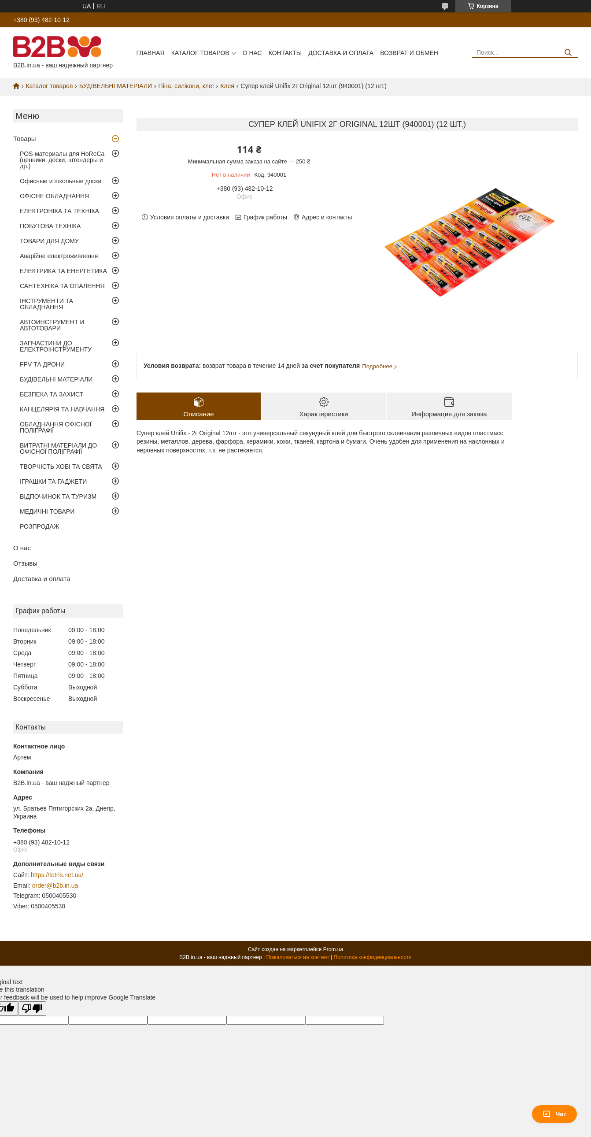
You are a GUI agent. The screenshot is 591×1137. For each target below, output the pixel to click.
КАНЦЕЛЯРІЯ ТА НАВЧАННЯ (62, 409)
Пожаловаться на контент (297, 957)
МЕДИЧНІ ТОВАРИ (47, 511)
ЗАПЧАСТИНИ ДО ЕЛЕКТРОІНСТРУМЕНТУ (56, 346)
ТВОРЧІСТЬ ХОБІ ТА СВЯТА (61, 466)
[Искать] (568, 52)
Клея (227, 86)
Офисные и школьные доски (60, 181)
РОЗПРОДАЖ (39, 526)
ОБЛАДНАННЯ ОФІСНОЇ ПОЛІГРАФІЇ (56, 427)
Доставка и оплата (340, 52)
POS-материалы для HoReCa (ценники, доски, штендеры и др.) (62, 160)
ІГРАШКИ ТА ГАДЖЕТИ (53, 481)
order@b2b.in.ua (55, 885)
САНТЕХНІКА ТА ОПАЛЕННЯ (62, 285)
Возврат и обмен (409, 52)
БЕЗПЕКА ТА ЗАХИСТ (51, 394)
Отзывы (25, 563)
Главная (150, 52)
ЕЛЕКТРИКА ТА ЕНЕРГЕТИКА (63, 270)
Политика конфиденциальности (373, 957)
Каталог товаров (200, 52)
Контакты (285, 52)
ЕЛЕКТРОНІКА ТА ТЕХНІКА (59, 211)
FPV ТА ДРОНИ (42, 364)
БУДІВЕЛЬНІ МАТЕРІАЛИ (115, 86)
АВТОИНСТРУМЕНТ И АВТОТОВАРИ (52, 325)
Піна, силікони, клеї (186, 86)
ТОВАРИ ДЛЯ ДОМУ (49, 240)
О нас (252, 52)
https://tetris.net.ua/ (57, 874)
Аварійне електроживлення (59, 255)
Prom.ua (333, 949)
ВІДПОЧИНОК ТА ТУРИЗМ (58, 496)
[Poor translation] (32, 1008)
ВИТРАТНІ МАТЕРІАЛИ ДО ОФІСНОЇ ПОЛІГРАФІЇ (58, 448)
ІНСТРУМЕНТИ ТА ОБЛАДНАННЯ (46, 304)
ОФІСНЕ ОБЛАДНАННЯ (54, 196)
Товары (24, 138)
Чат (554, 1114)
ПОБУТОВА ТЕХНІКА (50, 226)
